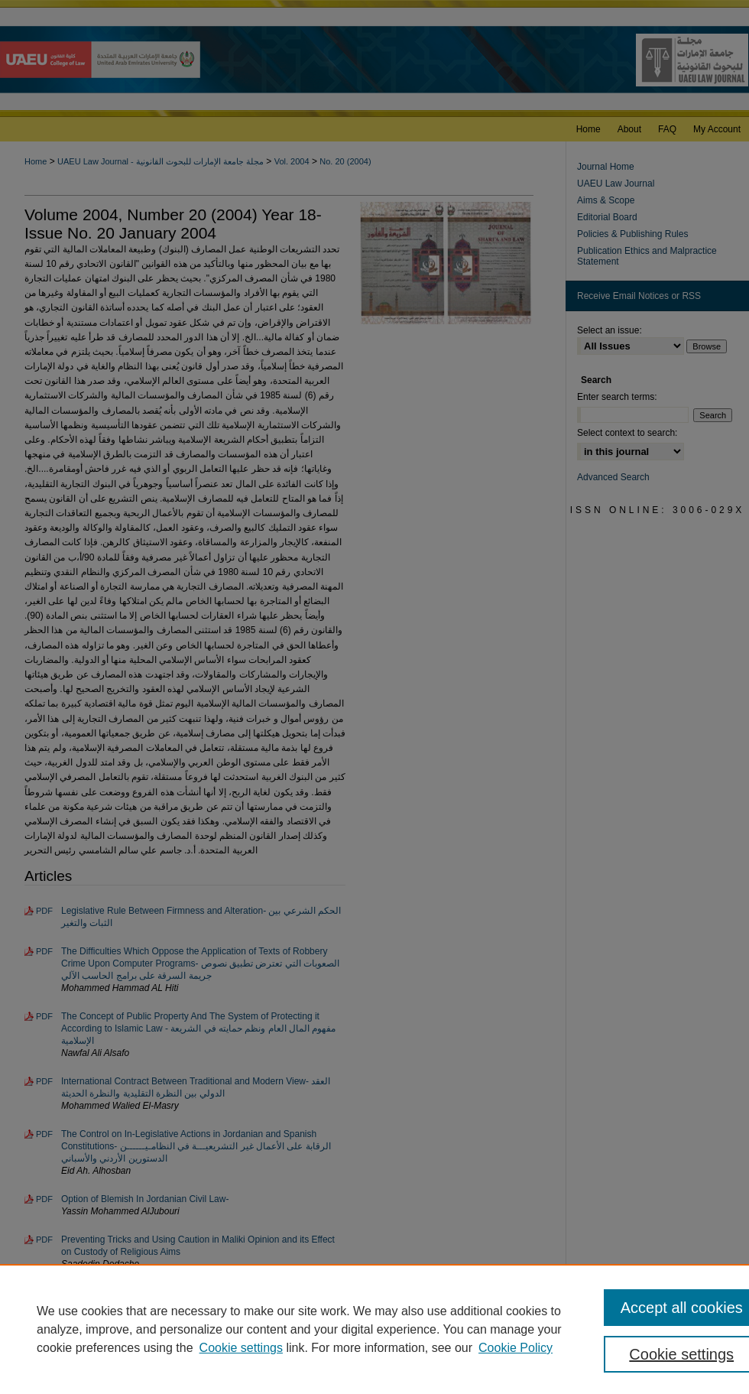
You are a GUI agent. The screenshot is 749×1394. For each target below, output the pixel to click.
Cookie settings (241, 1347)
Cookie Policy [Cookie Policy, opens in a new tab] (515, 1347)
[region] (374, 1329)
